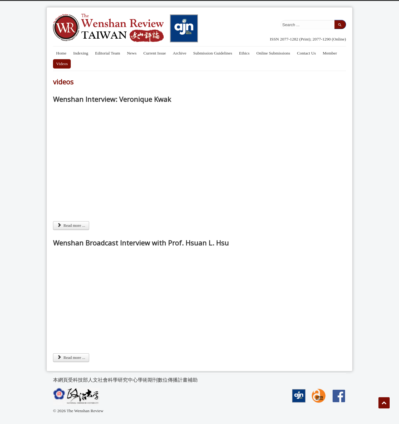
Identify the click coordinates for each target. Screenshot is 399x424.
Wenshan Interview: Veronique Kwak (112, 99)
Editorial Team (107, 53)
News (132, 53)
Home (61, 53)
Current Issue (154, 53)
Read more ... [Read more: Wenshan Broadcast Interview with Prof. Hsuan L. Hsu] (71, 357)
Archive (179, 53)
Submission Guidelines (212, 53)
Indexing (80, 53)
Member (330, 53)
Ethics (244, 53)
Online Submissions (273, 53)
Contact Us (306, 53)
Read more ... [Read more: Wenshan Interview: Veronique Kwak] (71, 225)
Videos (62, 63)
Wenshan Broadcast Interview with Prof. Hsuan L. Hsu (141, 242)
